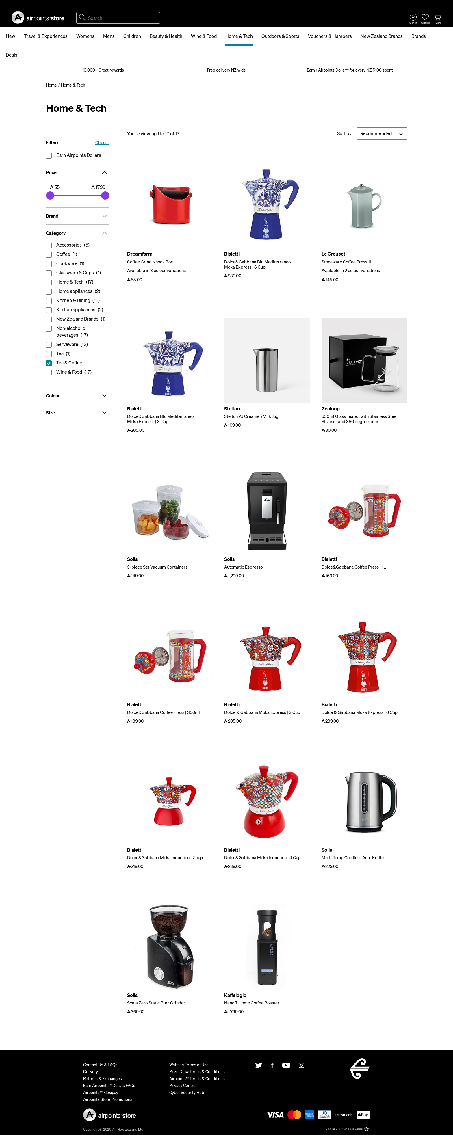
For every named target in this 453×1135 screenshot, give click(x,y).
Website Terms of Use (189, 1064)
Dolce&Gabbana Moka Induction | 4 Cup (262, 857)
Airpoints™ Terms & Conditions (197, 1078)
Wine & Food (204, 36)
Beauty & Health (166, 36)
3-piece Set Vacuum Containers (157, 567)
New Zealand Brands (382, 36)
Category (77, 233)
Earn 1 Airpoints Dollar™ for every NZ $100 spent (350, 69)
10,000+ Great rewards (103, 69)
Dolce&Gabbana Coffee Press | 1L (354, 567)
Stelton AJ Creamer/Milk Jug (251, 416)
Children (132, 36)
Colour (77, 395)
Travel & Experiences (46, 36)
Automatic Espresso (243, 567)
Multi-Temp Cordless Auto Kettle (353, 857)
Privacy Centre (182, 1085)
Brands (418, 36)
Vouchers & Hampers (330, 36)
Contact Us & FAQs (100, 1064)
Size (77, 412)
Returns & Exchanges (102, 1078)
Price (77, 172)
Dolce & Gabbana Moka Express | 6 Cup (360, 712)
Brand (77, 216)
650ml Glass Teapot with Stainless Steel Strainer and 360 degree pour (360, 418)
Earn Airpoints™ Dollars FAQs (109, 1085)
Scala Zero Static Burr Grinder (156, 1003)
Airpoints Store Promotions (107, 1099)
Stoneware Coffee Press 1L (347, 262)
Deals (11, 55)
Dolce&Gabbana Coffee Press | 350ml (163, 712)
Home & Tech (239, 36)
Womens (85, 36)
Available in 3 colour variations (156, 270)
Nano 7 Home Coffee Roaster (251, 1003)
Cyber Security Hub (186, 1092)
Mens (109, 36)
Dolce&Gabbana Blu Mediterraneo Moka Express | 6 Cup (257, 264)
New (10, 36)
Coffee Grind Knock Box (150, 262)
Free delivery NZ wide (226, 69)
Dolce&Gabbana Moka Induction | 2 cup (165, 857)
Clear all (102, 142)
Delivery (90, 1071)
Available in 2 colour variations (351, 270)
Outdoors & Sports (280, 36)
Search (82, 18)
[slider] (50, 195)
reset (77, 364)
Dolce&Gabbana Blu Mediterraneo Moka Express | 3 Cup (160, 418)
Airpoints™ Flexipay (100, 1092)
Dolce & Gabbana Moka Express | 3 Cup (262, 712)
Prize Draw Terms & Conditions (197, 1071)
